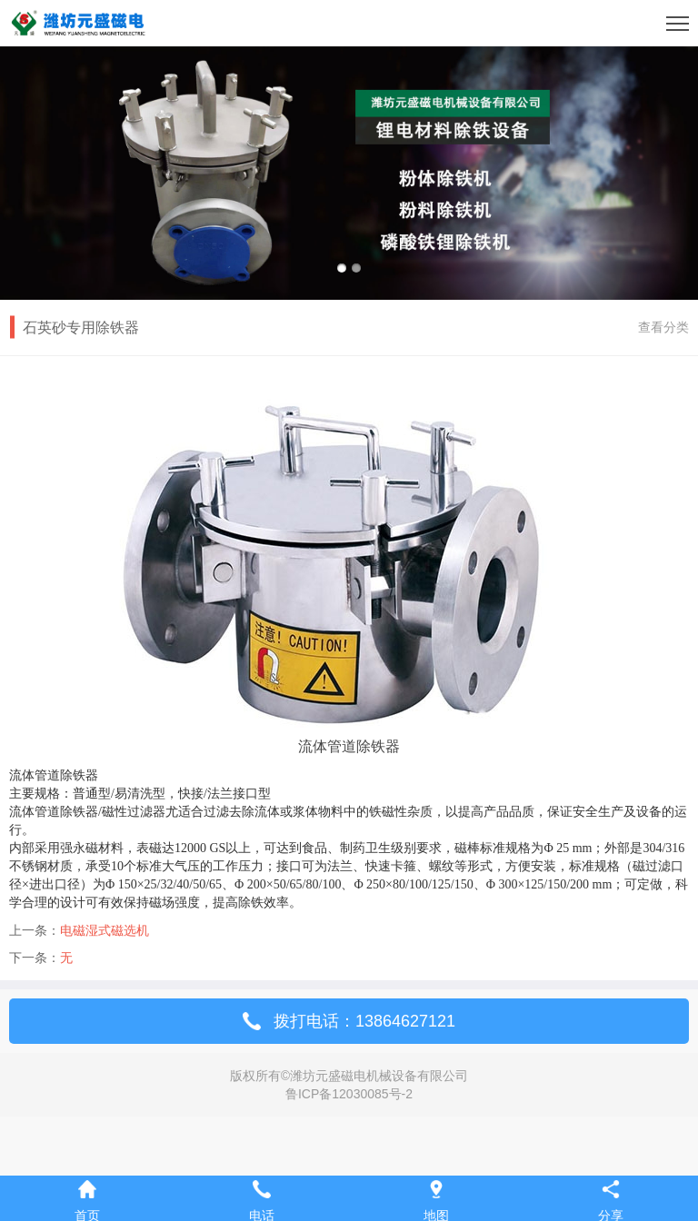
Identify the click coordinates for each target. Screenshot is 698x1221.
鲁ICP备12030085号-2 (349, 1094)
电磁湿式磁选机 (104, 930)
